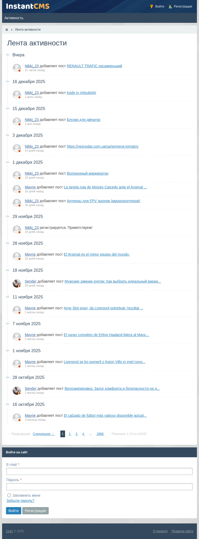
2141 (9, 531)
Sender (31, 281)
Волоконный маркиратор (87, 173)
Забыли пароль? (20, 501)
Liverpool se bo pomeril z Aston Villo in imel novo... (104, 362)
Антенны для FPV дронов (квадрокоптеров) (103, 201)
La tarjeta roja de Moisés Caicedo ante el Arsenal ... (105, 187)
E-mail (11, 464)
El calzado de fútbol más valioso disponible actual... (105, 415)
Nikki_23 (32, 66)
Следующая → (44, 434)
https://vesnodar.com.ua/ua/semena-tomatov (102, 146)
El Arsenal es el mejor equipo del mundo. (97, 254)
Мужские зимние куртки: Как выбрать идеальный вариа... (113, 281)
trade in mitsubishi (81, 93)
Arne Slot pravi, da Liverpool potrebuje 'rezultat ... (103, 308)
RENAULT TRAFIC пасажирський (94, 66)
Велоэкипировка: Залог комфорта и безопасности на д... (112, 388)
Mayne (30, 187)
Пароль (12, 480)
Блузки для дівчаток (83, 120)
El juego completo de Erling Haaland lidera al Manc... (106, 335)
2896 (100, 434)
